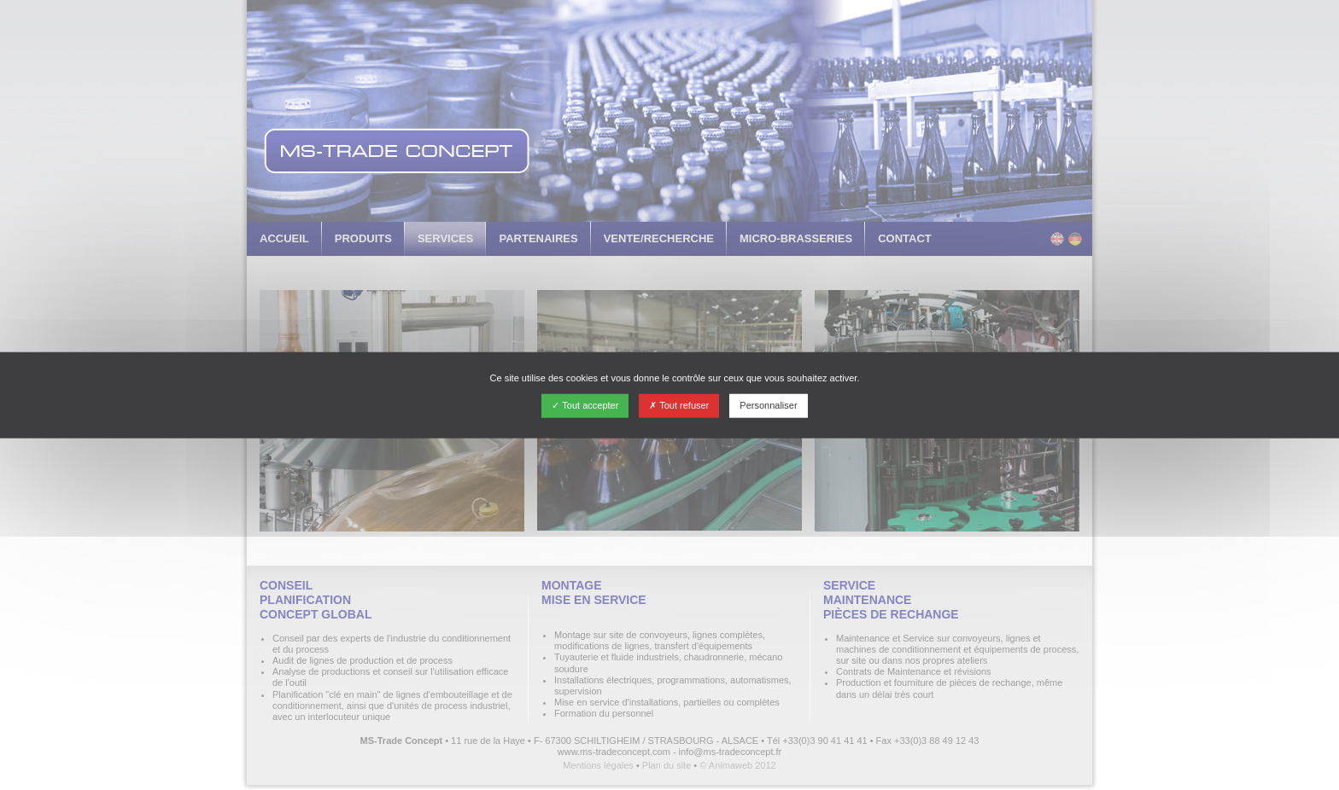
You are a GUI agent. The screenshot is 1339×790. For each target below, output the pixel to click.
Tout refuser (679, 405)
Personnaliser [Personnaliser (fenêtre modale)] (768, 405)
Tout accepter (585, 405)
